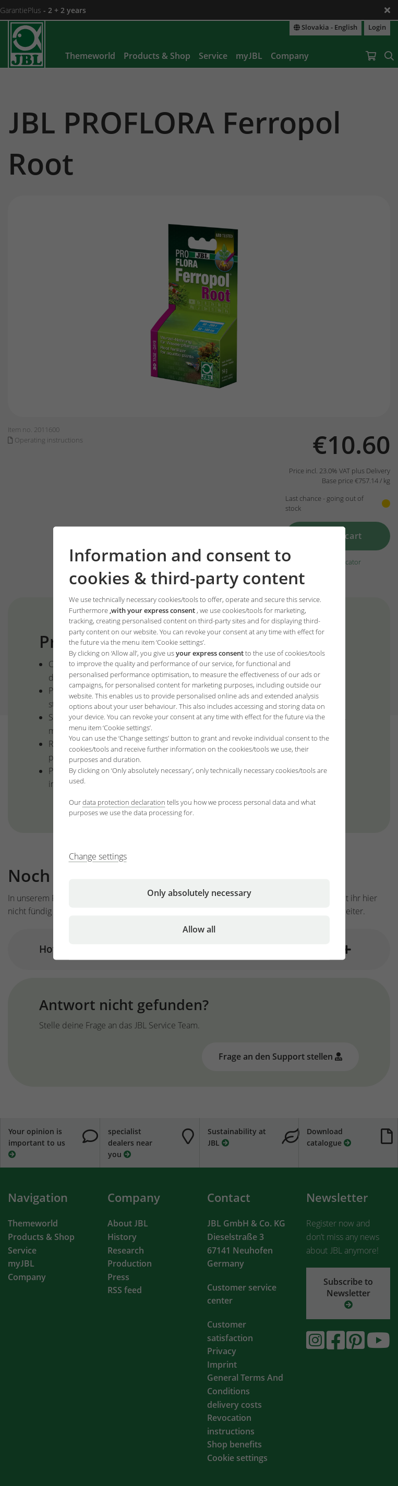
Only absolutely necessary (199, 893)
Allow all (199, 929)
